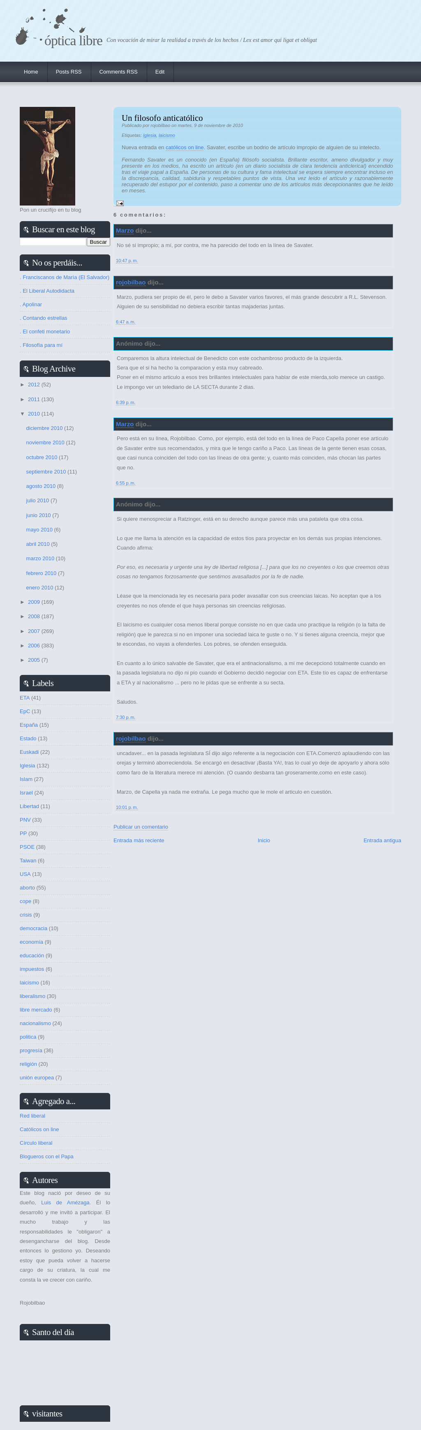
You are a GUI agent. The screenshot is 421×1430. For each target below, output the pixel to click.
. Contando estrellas (43, 318)
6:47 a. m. (125, 321)
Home (31, 72)
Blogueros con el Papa (47, 1156)
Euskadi (29, 752)
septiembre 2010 (46, 472)
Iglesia (149, 135)
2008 (35, 616)
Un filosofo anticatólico (162, 117)
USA (25, 874)
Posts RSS (69, 72)
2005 (35, 660)
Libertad (29, 806)
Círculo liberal (36, 1143)
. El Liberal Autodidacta (47, 291)
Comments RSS (118, 72)
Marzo (125, 230)
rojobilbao (131, 282)
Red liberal (32, 1116)
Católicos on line (39, 1129)
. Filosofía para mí (41, 345)
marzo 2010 (41, 558)
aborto (27, 888)
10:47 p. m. (127, 260)
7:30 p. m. (125, 717)
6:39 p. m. (125, 402)
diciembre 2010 (45, 428)
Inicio (264, 840)
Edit (159, 72)
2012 (35, 384)
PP (23, 833)
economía (31, 942)
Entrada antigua (382, 840)
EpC (25, 711)
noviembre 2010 (46, 442)
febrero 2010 (42, 573)
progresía (31, 1050)
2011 (35, 399)
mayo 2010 (40, 530)
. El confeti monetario (45, 331)
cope (25, 901)
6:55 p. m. (125, 483)
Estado (28, 738)
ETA (25, 698)
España (29, 725)
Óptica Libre (73, 40)
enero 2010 (40, 587)
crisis (26, 915)
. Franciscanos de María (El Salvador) (64, 277)
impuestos (32, 969)
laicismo (167, 135)
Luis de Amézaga (65, 1202)
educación (32, 955)
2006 (35, 645)
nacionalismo (35, 1023)
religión (28, 1064)
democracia (33, 928)
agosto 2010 (41, 486)
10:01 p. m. (127, 807)
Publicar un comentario (140, 827)
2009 (35, 602)
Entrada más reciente (138, 840)
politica (28, 1037)
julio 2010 (38, 500)
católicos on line (185, 147)
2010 (35, 414)
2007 (35, 631)
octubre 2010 (42, 457)
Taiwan (28, 860)
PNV (25, 820)
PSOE (27, 847)
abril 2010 (38, 544)
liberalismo (32, 996)
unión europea (37, 1077)
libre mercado (36, 1010)
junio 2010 (39, 515)
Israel (26, 793)
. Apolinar (31, 304)
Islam (26, 779)
